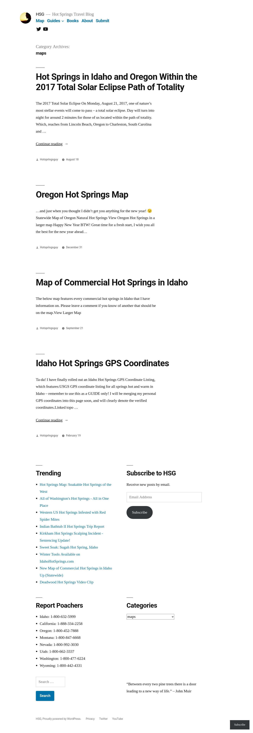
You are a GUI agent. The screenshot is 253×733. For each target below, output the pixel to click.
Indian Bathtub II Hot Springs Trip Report (72, 526)
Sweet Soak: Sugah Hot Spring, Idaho (69, 547)
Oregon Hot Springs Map (82, 194)
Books (73, 20)
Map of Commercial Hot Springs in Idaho (112, 282)
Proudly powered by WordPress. (62, 718)
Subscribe (139, 512)
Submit (102, 20)
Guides (53, 20)
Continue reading (52, 143)
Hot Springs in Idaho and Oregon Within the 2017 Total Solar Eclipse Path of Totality (116, 82)
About (87, 20)
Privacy (90, 718)
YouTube (117, 718)
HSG (40, 14)
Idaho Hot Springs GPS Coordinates (102, 363)
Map (40, 20)
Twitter (103, 718)
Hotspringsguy (49, 159)
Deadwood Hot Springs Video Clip (66, 582)
